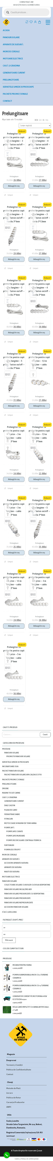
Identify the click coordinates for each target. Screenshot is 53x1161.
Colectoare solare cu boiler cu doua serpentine (27, 885)
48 (43, 120)
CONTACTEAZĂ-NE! (27, 2)
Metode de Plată (13, 1088)
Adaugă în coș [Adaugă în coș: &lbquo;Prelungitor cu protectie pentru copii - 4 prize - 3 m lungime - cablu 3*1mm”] (14, 553)
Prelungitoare (11, 80)
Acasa (6, 30)
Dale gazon (9, 805)
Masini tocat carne (11, 793)
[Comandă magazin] (35, 125)
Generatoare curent (14, 73)
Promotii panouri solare (18, 756)
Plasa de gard (10, 810)
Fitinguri (8, 819)
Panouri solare (11, 37)
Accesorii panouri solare (16, 907)
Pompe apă (9, 828)
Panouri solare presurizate (17, 898)
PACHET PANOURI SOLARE (13, 771)
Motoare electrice (13, 58)
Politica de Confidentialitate (18, 1070)
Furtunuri (9, 845)
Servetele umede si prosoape (18, 87)
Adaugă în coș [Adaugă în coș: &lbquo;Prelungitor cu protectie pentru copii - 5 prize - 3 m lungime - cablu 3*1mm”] (39, 626)
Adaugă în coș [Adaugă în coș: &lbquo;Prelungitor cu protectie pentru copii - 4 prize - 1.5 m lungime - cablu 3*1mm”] (39, 479)
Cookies (37, 5)
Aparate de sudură (13, 44)
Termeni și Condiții (14, 1065)
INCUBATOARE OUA (10, 767)
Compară (8, 195)
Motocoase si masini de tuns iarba (20, 823)
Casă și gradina (11, 66)
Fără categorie (9, 912)
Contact (7, 101)
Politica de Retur (13, 1098)
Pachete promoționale (15, 94)
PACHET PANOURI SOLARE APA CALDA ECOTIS (23, 775)
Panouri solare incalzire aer (18, 889)
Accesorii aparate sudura (16, 863)
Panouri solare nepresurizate (18, 903)
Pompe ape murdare (15, 836)
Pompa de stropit (12, 850)
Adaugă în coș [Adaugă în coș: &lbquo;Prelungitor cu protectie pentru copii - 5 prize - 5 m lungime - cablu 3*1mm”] (14, 699)
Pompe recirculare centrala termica (23, 840)
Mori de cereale (11, 51)
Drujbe (5, 789)
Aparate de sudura (12, 867)
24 (40, 120)
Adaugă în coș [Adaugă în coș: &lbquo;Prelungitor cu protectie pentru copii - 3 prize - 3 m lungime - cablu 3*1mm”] (14, 479)
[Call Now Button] (7, 1155)
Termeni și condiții (26, 5)
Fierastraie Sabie (12, 814)
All (47, 120)
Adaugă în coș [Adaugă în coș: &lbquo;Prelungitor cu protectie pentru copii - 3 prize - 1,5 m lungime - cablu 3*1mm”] (39, 406)
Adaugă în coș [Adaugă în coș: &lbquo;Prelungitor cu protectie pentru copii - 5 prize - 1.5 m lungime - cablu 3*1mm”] (14, 626)
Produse (6, 749)
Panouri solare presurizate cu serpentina (24, 894)
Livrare (15, 5)
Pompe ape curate (14, 831)
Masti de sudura (11, 872)
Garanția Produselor (15, 1102)
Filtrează (9, 940)
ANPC (8, 1107)
